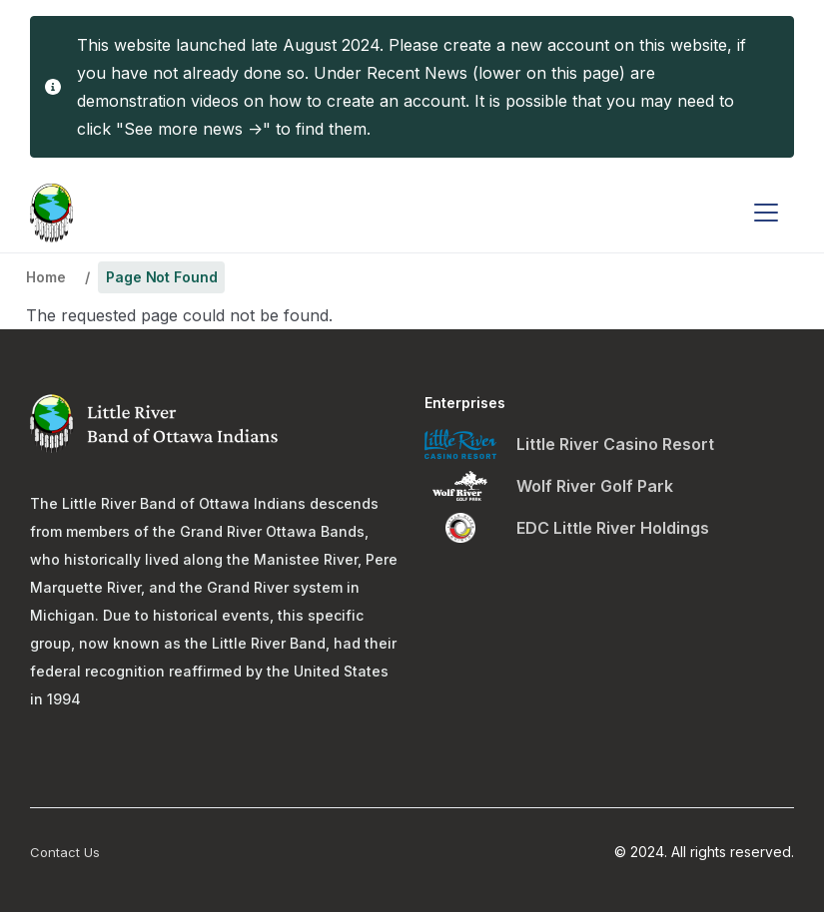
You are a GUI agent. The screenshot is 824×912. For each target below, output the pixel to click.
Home (45, 276)
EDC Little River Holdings (612, 528)
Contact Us (65, 852)
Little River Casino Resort (615, 444)
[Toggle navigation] (766, 212)
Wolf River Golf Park (594, 486)
